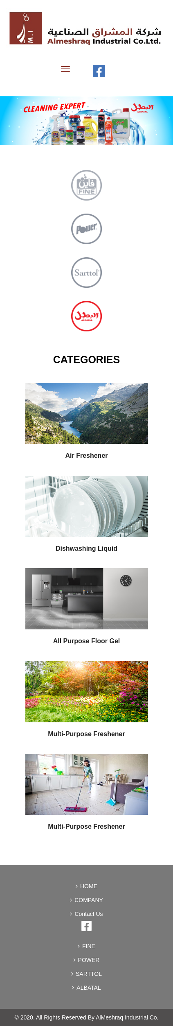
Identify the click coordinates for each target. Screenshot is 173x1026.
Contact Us (86, 914)
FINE (86, 946)
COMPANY (86, 900)
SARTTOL (86, 974)
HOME (86, 886)
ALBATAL (86, 987)
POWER (87, 960)
